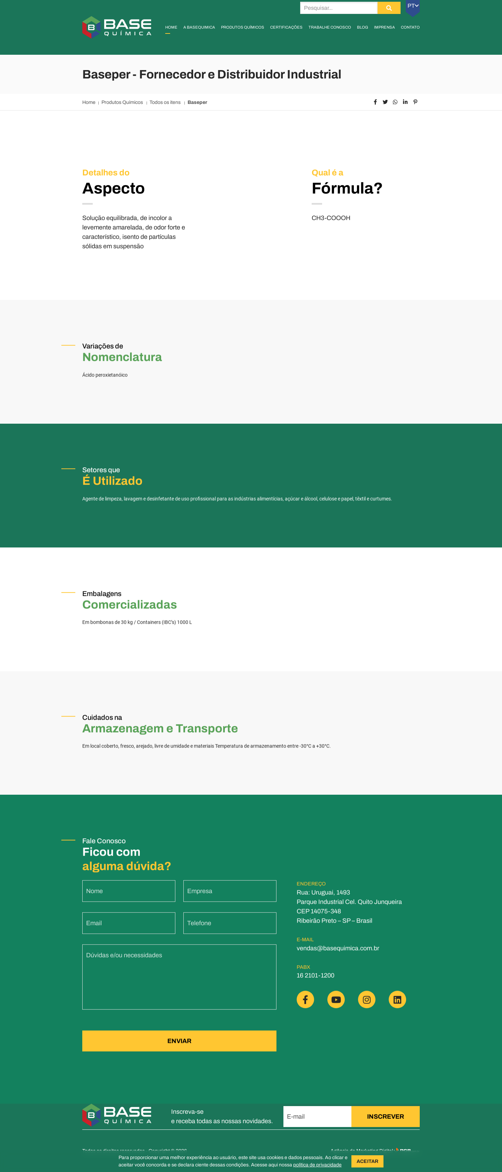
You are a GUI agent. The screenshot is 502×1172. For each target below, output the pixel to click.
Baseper (197, 102)
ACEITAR (367, 1161)
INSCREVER (385, 1116)
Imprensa (384, 27)
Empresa (199, 896)
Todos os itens (166, 102)
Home (171, 27)
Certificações (286, 27)
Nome (94, 896)
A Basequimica (199, 27)
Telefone (199, 928)
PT (413, 6)
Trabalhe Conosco (330, 27)
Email (94, 928)
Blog (362, 27)
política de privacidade (317, 1164)
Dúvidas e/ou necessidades (124, 961)
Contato (410, 27)
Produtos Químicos (242, 27)
